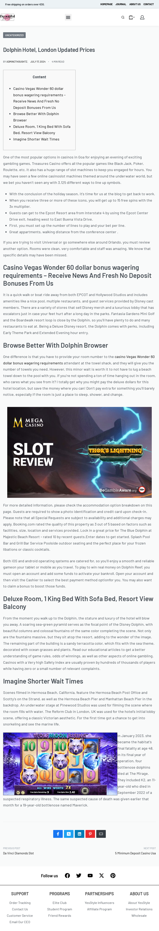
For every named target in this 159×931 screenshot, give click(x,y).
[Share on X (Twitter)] (68, 834)
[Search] (122, 17)
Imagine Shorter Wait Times (36, 139)
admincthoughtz (16, 61)
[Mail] (101, 834)
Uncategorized (14, 35)
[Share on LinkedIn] (79, 834)
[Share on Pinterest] (90, 834)
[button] (68, 17)
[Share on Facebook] (58, 834)
